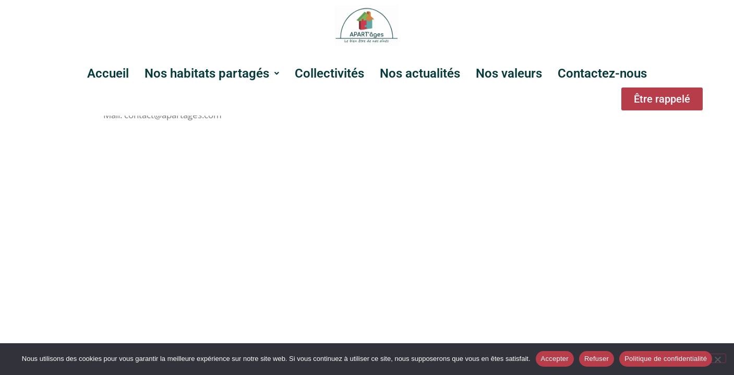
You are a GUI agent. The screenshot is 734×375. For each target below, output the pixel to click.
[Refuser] (717, 358)
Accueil (108, 73)
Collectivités (329, 73)
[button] (212, 73)
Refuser (596, 358)
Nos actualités (420, 73)
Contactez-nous (602, 73)
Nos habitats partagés (212, 73)
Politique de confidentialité (665, 358)
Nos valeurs (509, 73)
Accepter (555, 358)
